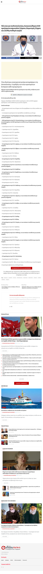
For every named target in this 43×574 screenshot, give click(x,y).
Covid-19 (5, 278)
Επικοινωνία (25, 563)
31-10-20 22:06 (4, 33)
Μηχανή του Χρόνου (6, 525)
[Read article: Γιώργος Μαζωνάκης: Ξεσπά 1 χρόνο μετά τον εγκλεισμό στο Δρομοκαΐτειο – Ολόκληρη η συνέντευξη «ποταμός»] (4, 433)
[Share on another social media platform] (40, 58)
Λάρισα (35, 278)
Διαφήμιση (7, 563)
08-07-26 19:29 (12, 498)
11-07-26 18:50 (19, 478)
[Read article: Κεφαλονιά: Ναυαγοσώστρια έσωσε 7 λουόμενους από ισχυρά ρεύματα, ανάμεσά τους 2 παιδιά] (6, 497)
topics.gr (6, 557)
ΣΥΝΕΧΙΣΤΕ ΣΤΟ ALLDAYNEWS (21, 268)
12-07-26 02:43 (17, 531)
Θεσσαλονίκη (19, 278)
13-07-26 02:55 (18, 345)
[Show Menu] (1, 2)
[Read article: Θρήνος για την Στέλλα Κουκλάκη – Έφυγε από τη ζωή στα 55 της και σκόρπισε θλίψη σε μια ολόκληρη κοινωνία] (4, 439)
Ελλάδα (9, 33)
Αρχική (2, 563)
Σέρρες (7, 279)
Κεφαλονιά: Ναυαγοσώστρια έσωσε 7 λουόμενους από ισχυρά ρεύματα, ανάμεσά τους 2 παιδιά (25, 496)
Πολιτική (4, 337)
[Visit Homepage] (22, 2)
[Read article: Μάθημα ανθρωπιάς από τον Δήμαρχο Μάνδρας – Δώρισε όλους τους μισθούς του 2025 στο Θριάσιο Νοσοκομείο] (6, 491)
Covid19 (10, 278)
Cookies (11, 563)
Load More (21, 381)
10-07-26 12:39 (12, 492)
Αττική (14, 278)
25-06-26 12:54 (18, 414)
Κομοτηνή (25, 278)
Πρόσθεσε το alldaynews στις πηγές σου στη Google (21, 95)
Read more (5, 353)
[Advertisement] (21, 14)
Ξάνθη (39, 278)
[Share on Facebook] (10, 58)
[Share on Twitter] (29, 58)
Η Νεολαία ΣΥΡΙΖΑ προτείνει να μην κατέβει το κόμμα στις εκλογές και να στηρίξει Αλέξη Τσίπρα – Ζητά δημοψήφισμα (21, 342)
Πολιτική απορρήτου (17, 563)
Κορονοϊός (31, 278)
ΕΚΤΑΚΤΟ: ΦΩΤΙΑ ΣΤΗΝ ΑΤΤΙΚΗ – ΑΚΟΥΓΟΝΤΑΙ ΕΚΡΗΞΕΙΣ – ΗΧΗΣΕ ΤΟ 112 (18, 378)
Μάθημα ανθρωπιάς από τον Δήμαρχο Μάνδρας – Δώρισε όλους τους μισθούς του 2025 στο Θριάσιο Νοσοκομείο (25, 490)
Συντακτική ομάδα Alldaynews (17, 297)
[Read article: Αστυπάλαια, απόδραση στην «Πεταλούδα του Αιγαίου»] (21, 401)
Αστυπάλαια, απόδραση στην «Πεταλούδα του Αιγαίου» (13, 413)
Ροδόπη (3, 279)
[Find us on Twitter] (3, 570)
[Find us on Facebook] (1, 570)
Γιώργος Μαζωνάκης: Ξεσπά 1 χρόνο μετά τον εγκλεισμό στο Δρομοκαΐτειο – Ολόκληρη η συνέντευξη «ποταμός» (25, 432)
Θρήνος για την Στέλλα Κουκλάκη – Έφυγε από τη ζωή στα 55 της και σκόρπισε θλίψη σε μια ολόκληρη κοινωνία (25, 438)
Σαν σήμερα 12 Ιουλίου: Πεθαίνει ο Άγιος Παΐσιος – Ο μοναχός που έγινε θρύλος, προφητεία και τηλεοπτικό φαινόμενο (19, 529)
